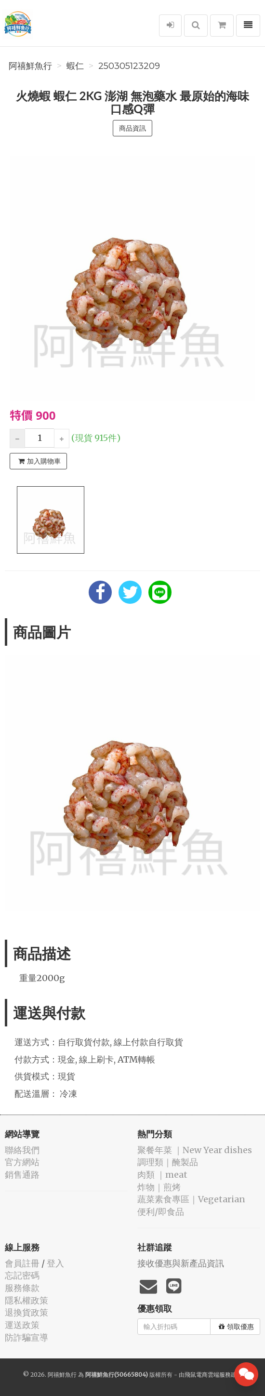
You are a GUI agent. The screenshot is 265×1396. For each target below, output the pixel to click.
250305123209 (129, 66)
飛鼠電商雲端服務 (208, 1374)
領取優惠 (236, 1326)
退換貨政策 (26, 1312)
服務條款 (22, 1287)
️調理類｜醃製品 (167, 1162)
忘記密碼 (22, 1275)
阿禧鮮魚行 (30, 66)
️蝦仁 (75, 66)
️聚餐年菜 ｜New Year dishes (194, 1150)
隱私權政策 (26, 1300)
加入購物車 (39, 461)
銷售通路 (22, 1174)
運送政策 (22, 1324)
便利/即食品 (160, 1211)
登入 (55, 1263)
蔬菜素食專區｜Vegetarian (191, 1199)
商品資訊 (132, 128)
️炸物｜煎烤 (159, 1187)
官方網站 (22, 1162)
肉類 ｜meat (162, 1174)
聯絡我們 (22, 1150)
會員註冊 (22, 1263)
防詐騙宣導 (26, 1337)
